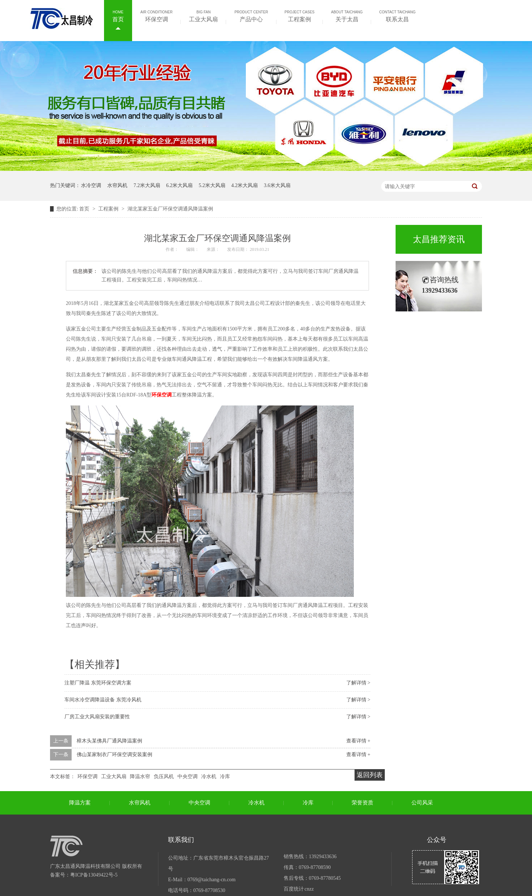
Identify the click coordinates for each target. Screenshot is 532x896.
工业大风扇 (203, 15)
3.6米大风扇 (277, 185)
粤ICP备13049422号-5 (93, 875)
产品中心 (251, 15)
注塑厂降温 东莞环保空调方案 (97, 683)
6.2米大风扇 (179, 185)
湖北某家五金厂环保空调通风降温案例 (170, 209)
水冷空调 (91, 185)
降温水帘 (140, 776)
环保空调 (156, 15)
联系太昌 (397, 15)
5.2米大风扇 (212, 185)
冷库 (225, 776)
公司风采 (422, 803)
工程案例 (300, 15)
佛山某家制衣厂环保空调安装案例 (114, 754)
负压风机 (164, 776)
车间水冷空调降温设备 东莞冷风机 (102, 699)
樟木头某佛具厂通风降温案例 (109, 741)
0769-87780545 (325, 878)
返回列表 (370, 775)
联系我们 (181, 839)
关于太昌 (347, 15)
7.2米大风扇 (147, 185)
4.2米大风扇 (244, 185)
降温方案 (80, 803)
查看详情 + (358, 741)
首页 (118, 15)
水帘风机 (117, 185)
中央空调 (187, 776)
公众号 (436, 839)
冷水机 (208, 776)
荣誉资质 (362, 803)
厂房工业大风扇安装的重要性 (97, 716)
